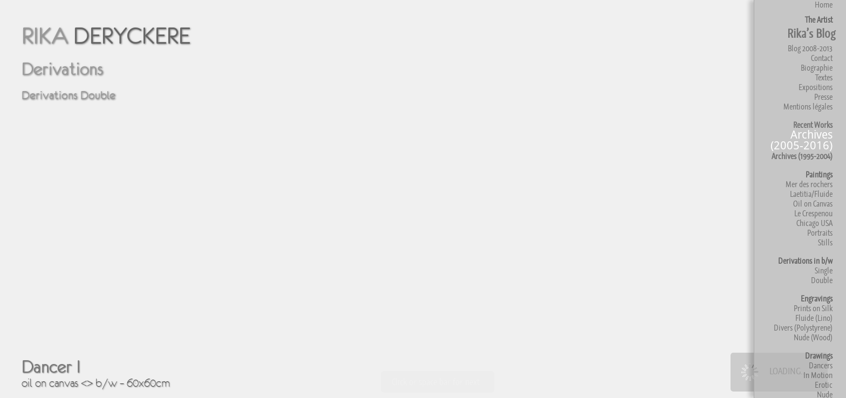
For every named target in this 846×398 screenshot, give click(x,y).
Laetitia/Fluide (811, 194)
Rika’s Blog (811, 33)
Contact (822, 58)
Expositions (816, 87)
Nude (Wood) (813, 337)
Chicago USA (814, 223)
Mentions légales (808, 106)
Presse (823, 97)
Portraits (820, 233)
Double (822, 280)
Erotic (824, 385)
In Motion (818, 375)
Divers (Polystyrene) (803, 327)
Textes (824, 77)
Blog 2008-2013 (810, 48)
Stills (825, 242)
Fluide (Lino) (814, 318)
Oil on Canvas (813, 203)
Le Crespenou (813, 213)
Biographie (817, 68)
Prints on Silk (813, 308)
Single (824, 270)
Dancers (821, 365)
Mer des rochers (809, 184)
